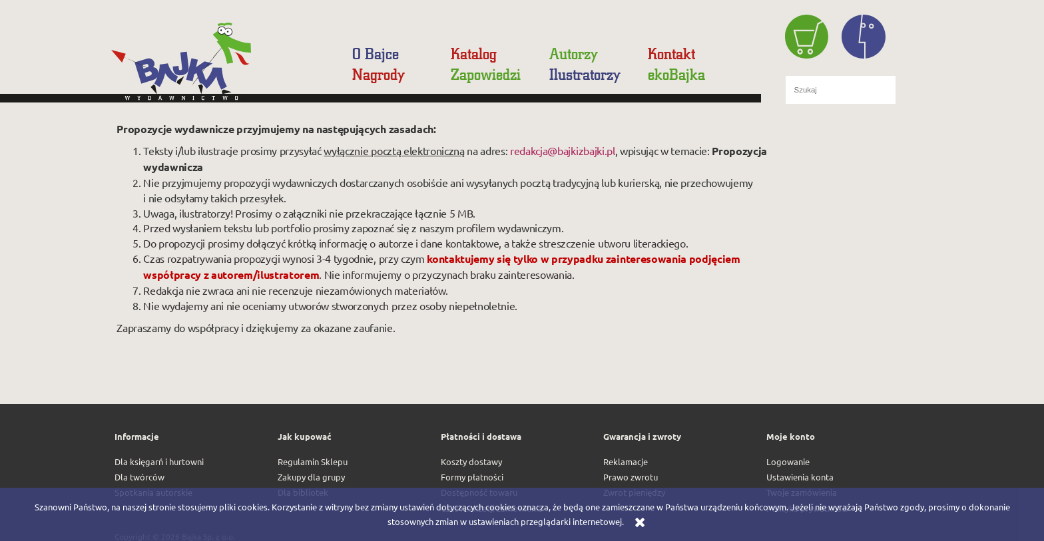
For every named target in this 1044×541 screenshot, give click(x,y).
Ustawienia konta (800, 476)
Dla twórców (139, 476)
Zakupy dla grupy (311, 476)
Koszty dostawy (471, 461)
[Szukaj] (915, 90)
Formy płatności (472, 476)
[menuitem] (378, 53)
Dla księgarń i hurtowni (159, 461)
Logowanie (788, 461)
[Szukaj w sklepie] (841, 90)
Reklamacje (625, 461)
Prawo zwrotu (630, 476)
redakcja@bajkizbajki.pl (562, 150)
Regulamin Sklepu (313, 461)
